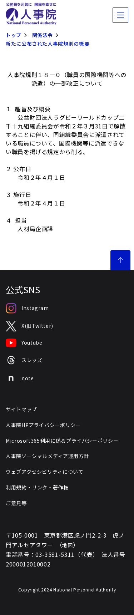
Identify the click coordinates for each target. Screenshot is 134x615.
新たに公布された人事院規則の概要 (47, 43)
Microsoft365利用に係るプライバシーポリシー (62, 440)
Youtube (24, 343)
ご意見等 (16, 503)
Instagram (27, 308)
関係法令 (42, 35)
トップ (13, 35)
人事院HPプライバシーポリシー (43, 424)
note (20, 378)
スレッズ (24, 360)
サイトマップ (21, 409)
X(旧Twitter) (29, 326)
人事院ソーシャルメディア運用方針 (47, 455)
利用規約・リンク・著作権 (37, 487)
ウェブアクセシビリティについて (45, 471)
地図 (67, 545)
